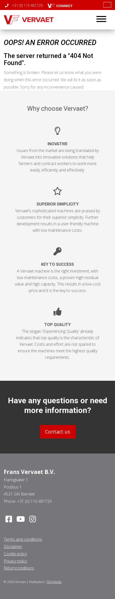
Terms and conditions (23, 539)
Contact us (57, 431)
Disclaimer (13, 546)
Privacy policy (15, 561)
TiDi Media (53, 582)
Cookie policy (15, 553)
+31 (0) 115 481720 (24, 5)
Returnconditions (19, 568)
